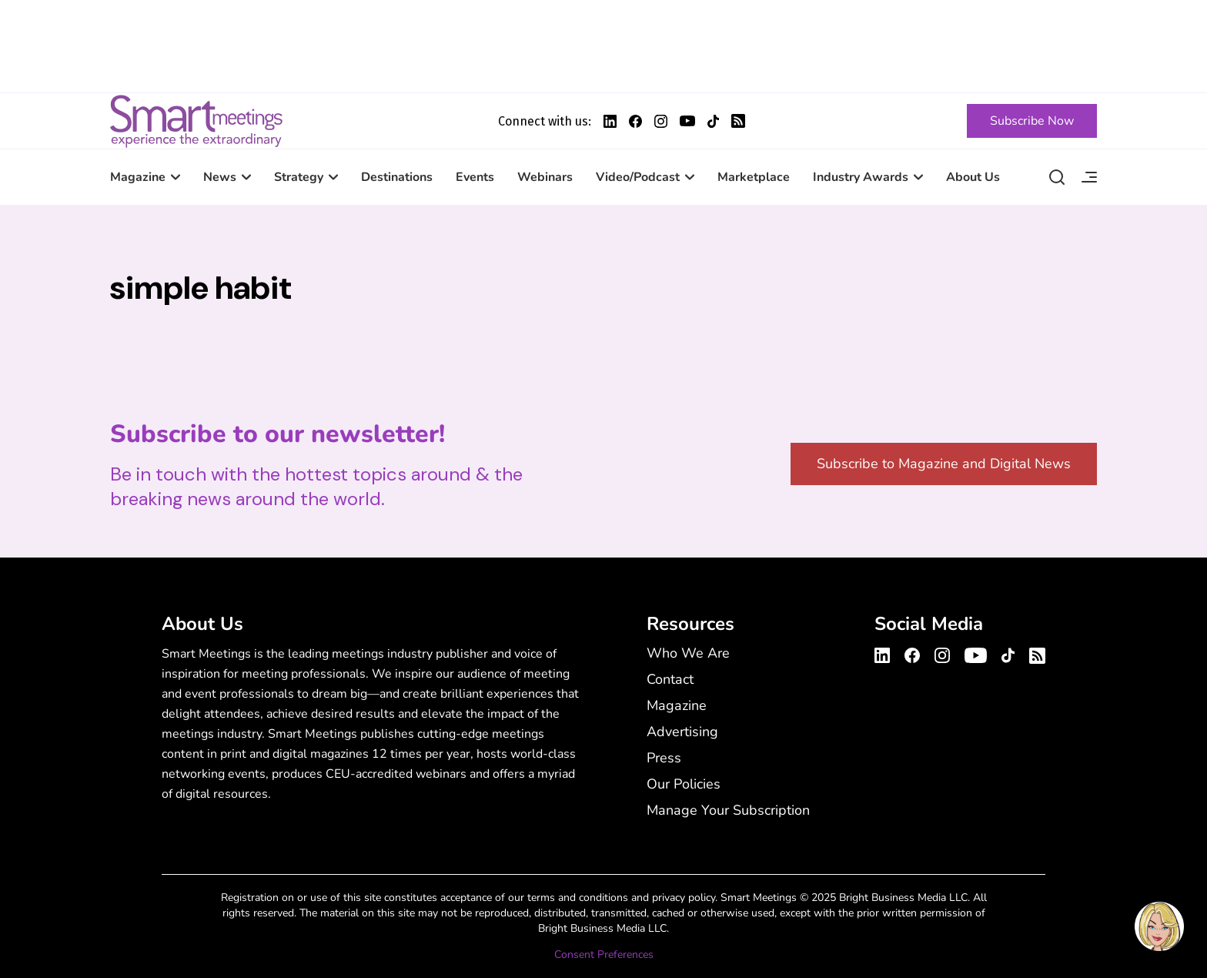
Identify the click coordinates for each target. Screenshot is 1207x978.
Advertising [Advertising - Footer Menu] (682, 731)
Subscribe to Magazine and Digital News (944, 463)
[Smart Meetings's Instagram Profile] (660, 121)
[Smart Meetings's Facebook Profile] (635, 121)
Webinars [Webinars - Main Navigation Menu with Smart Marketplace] (545, 177)
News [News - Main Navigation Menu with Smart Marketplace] (219, 177)
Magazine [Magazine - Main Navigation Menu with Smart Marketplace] (138, 177)
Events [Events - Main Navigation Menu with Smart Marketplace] (475, 177)
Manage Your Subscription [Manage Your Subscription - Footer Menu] (728, 810)
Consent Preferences (604, 954)
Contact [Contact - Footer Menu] (670, 679)
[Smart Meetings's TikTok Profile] (713, 121)
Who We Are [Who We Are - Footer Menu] (688, 653)
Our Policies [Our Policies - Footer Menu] (684, 784)
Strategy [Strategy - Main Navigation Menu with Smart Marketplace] (298, 177)
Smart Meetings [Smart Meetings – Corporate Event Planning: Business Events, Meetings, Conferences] (196, 121)
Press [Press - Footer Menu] (664, 758)
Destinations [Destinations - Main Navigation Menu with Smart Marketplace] (397, 177)
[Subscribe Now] (1032, 121)
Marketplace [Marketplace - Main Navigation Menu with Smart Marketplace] (753, 177)
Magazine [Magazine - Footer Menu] (677, 705)
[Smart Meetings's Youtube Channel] (975, 653)
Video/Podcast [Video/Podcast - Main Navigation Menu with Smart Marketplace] (638, 177)
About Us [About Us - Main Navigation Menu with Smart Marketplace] (973, 177)
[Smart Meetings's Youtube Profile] (687, 121)
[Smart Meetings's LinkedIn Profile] (610, 121)
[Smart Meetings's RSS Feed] (738, 121)
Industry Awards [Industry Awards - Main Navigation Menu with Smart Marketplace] (860, 177)
